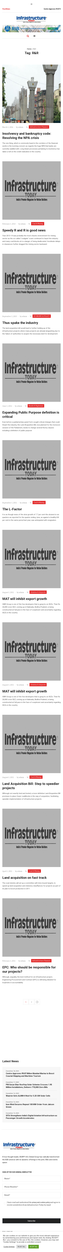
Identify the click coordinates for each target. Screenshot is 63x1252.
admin (20, 127)
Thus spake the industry (20, 323)
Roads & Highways (36, 406)
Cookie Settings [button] (9, 1247)
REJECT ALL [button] (21, 1247)
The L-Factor (12, 509)
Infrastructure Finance (39, 127)
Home (29, 49)
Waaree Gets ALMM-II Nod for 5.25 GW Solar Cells (28, 1096)
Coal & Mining (37, 224)
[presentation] (20, 1213)
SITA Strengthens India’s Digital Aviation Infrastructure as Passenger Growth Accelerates (31, 1116)
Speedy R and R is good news (24, 230)
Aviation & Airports (38, 592)
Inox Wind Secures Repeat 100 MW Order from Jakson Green (30, 1105)
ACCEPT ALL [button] (33, 1247)
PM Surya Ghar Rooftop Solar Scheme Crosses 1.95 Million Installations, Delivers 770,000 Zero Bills (29, 1086)
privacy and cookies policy (41, 1202)
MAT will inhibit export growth (24, 599)
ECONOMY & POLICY (42, 316)
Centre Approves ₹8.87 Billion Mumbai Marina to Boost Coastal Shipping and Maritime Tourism (30, 1074)
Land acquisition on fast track (24, 878)
